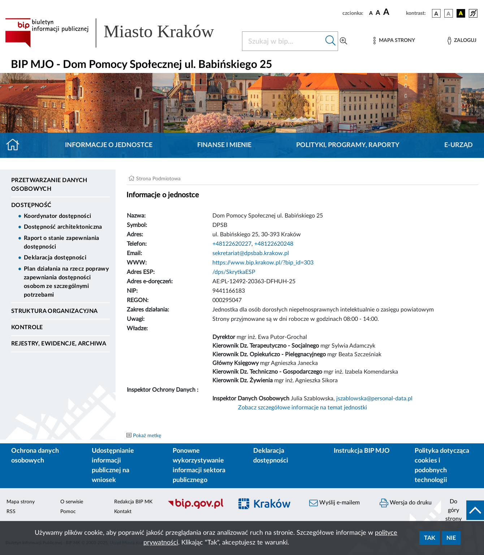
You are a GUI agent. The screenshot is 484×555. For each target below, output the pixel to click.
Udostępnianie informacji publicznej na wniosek (113, 465)
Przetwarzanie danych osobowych (49, 184)
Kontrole (27, 327)
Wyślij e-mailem (334, 503)
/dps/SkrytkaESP (233, 272)
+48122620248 (273, 244)
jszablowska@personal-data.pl (374, 398)
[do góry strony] (462, 510)
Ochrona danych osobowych (35, 456)
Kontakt (122, 511)
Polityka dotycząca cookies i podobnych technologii (442, 465)
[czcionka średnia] (378, 13)
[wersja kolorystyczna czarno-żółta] (460, 13)
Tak (429, 538)
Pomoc (68, 511)
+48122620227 (231, 244)
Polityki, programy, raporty (347, 145)
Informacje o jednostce (108, 145)
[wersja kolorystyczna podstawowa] (436, 13)
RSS (11, 511)
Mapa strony (21, 501)
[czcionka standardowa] (370, 13)
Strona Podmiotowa (158, 178)
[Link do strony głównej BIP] (119, 33)
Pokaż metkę (147, 435)
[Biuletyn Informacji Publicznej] (196, 508)
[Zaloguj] (462, 40)
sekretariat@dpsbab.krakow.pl (250, 253)
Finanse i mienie (224, 145)
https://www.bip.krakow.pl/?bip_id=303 (263, 263)
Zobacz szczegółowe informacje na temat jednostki (302, 407)
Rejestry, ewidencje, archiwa (58, 344)
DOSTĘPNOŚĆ (31, 205)
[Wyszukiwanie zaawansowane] (343, 41)
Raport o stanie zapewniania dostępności (61, 242)
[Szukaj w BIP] (283, 41)
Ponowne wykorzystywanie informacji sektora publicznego (199, 465)
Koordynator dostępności (57, 216)
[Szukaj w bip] (330, 41)
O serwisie (71, 501)
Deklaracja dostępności (55, 258)
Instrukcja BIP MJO (362, 451)
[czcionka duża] (394, 12)
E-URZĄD (458, 145)
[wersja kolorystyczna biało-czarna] (448, 13)
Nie (451, 538)
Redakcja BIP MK (133, 501)
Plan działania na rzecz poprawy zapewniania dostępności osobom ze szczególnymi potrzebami (66, 282)
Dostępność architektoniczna (63, 227)
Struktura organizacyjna (54, 311)
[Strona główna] (15, 145)
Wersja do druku (406, 503)
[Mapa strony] (394, 40)
